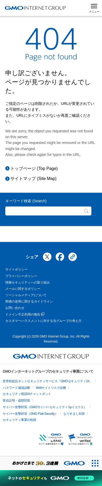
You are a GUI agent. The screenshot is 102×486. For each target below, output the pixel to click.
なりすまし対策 (74, 414)
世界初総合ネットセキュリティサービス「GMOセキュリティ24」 (47, 381)
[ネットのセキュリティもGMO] (51, 478)
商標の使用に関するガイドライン (29, 301)
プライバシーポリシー (21, 276)
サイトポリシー (16, 269)
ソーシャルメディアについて (26, 295)
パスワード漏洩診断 (16, 388)
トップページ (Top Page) (34, 168)
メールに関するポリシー (22, 289)
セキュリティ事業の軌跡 (19, 420)
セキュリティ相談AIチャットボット (27, 394)
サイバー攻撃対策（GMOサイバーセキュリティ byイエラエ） (45, 407)
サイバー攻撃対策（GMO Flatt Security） (30, 414)
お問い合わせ (14, 308)
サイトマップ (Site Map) (33, 178)
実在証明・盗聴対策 (16, 400)
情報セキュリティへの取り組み (27, 282)
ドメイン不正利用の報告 (24, 314)
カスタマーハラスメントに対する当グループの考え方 (43, 321)
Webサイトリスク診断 (51, 388)
